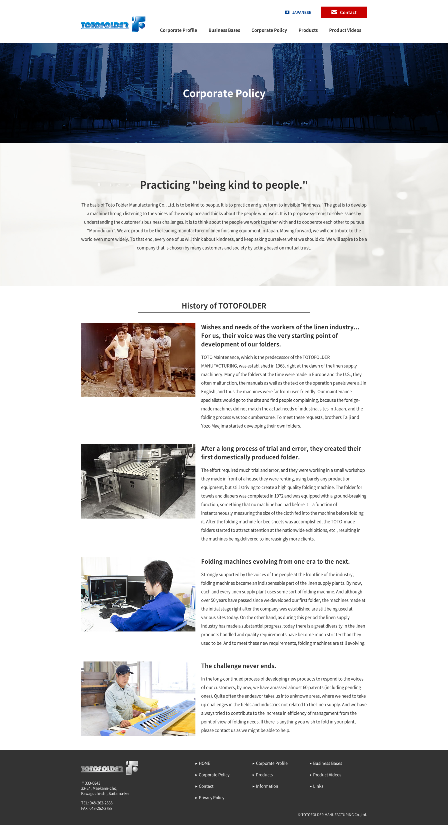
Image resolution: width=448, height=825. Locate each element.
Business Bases (224, 30)
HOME (204, 763)
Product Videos (345, 30)
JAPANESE (301, 12)
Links (318, 786)
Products (308, 30)
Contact (348, 12)
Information (267, 786)
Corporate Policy (269, 30)
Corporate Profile (178, 30)
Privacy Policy (211, 797)
